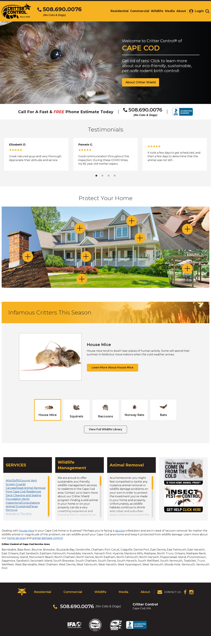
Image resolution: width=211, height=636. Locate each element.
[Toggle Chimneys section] (27, 256)
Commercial (72, 592)
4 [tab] (115, 176)
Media (123, 592)
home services (16, 538)
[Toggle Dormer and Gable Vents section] (131, 220)
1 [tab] (96, 176)
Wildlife (100, 592)
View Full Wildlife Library (105, 429)
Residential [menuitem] (119, 11)
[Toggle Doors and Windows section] (86, 256)
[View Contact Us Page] (169, 592)
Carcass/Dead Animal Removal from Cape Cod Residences (25, 489)
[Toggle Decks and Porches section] (187, 268)
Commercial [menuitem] (139, 11)
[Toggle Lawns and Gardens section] (81, 279)
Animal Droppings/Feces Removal (22, 508)
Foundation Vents (17, 499)
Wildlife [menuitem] (157, 11)
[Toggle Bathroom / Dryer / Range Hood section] (140, 238)
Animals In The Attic (19, 513)
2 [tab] (102, 176)
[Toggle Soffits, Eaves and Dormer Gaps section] (79, 228)
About (145, 592)
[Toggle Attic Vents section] (187, 229)
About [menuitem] (181, 11)
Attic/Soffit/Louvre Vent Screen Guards (21, 482)
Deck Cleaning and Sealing (23, 495)
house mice (26, 530)
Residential (42, 592)
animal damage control (47, 538)
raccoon (120, 530)
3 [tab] (108, 176)
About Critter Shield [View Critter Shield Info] (140, 82)
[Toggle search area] (207, 11)
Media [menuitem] (170, 11)
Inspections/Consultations (23, 502)
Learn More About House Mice (112, 367)
